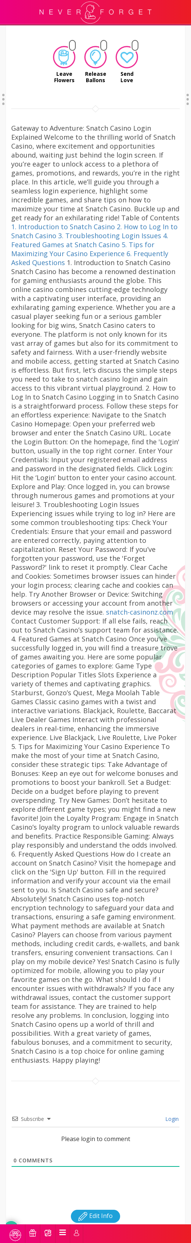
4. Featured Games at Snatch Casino (89, 231)
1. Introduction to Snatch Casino (63, 217)
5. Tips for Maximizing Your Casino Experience (82, 240)
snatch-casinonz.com (139, 602)
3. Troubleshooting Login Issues (109, 226)
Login (171, 1109)
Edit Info (95, 1206)
